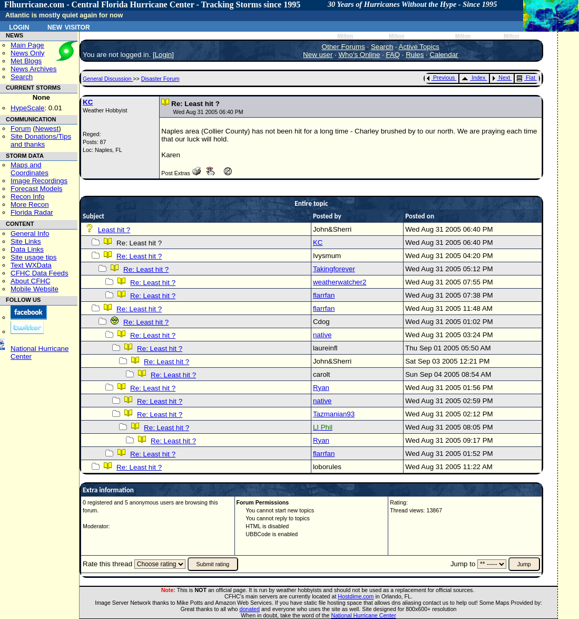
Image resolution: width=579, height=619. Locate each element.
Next (501, 77)
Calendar (443, 55)
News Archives (33, 69)
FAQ (393, 55)
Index (473, 77)
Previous (440, 77)
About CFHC (31, 281)
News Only (27, 53)
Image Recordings (39, 181)
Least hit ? (114, 230)
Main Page (27, 45)
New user (317, 55)
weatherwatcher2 (340, 282)
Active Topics (419, 47)
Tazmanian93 (334, 414)
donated (249, 609)
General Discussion (108, 78)
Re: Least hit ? (139, 256)
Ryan (321, 388)
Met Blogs (26, 61)
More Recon (30, 204)
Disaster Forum (160, 78)
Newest (46, 128)
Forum (21, 128)
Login (19, 26)
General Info (30, 233)
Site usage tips (33, 257)
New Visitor (68, 26)
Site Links (26, 241)
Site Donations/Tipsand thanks (41, 140)
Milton (345, 36)
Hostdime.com (356, 596)
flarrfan (324, 295)
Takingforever (334, 269)
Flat (526, 77)
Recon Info (27, 197)
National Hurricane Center (363, 615)
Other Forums (343, 47)
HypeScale (27, 108)
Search (22, 77)
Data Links (27, 249)
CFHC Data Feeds (39, 273)
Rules (415, 55)
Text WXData (31, 265)
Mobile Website (34, 289)
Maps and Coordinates (29, 169)
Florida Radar (32, 212)
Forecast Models (37, 189)
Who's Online (359, 55)
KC (88, 102)
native (322, 335)
